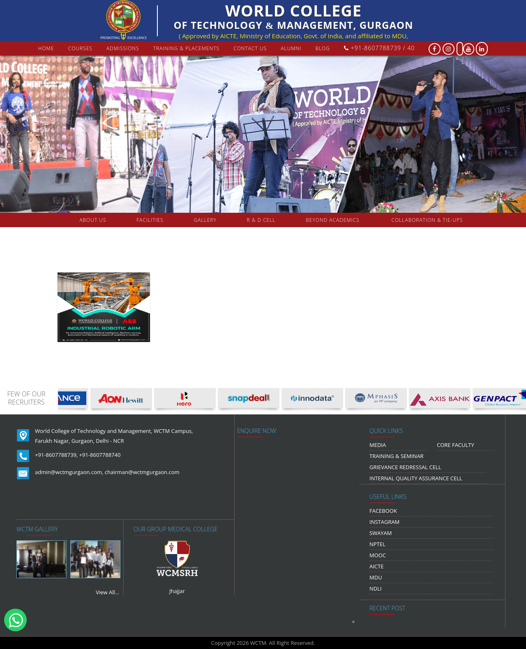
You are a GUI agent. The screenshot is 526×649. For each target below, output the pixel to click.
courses (80, 48)
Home (46, 48)
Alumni (291, 48)
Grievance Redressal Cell (405, 467)
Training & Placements (186, 48)
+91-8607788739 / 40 (379, 48)
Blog (322, 48)
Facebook (383, 510)
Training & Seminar (396, 456)
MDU (375, 577)
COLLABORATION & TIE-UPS (427, 219)
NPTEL (377, 544)
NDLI (375, 588)
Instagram (384, 522)
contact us (250, 48)
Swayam (380, 533)
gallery (205, 219)
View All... (107, 592)
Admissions (122, 48)
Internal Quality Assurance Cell (415, 478)
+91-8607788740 (100, 454)
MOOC (377, 555)
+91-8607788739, (56, 454)
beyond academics (333, 219)
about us (92, 219)
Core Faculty (455, 445)
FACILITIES (149, 219)
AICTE (376, 566)
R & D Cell (261, 219)
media (377, 445)
